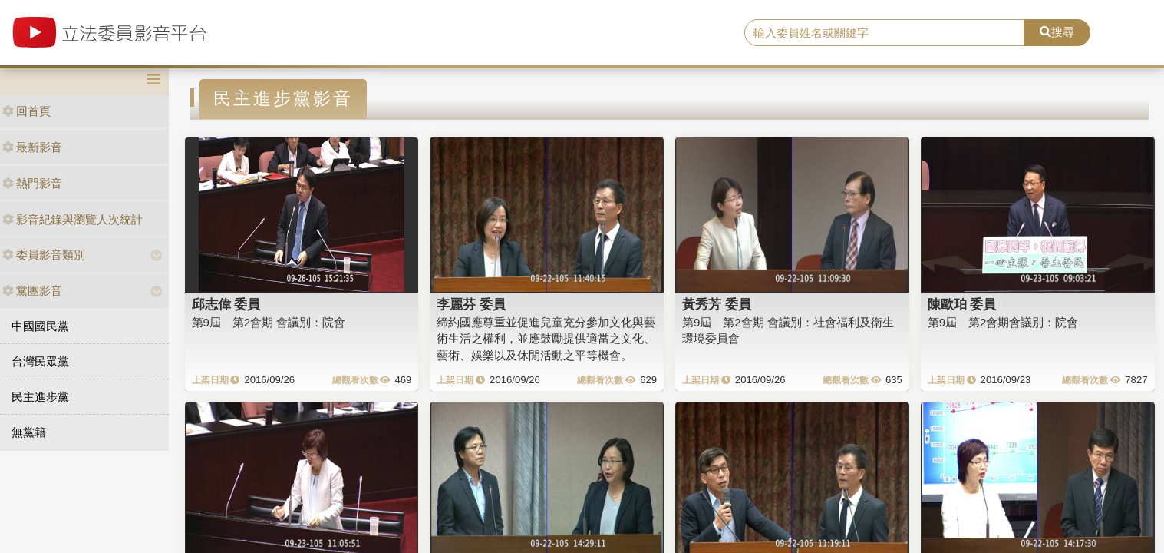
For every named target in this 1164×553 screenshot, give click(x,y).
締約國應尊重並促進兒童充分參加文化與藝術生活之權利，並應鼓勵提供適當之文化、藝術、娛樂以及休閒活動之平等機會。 (546, 339)
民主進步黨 (40, 396)
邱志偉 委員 (226, 304)
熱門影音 (32, 183)
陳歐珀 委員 (962, 304)
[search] (884, 33)
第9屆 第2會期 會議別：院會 (269, 322)
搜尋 (1057, 31)
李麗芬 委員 (471, 304)
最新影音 (32, 147)
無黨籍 (29, 432)
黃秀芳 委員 (716, 304)
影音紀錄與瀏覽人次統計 (72, 219)
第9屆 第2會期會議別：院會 (1003, 322)
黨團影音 (32, 290)
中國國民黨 (40, 326)
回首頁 (26, 111)
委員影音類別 (43, 254)
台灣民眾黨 (40, 361)
